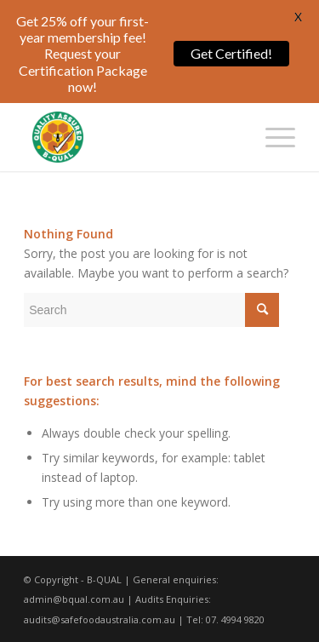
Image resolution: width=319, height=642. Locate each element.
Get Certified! (231, 53)
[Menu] (271, 137)
